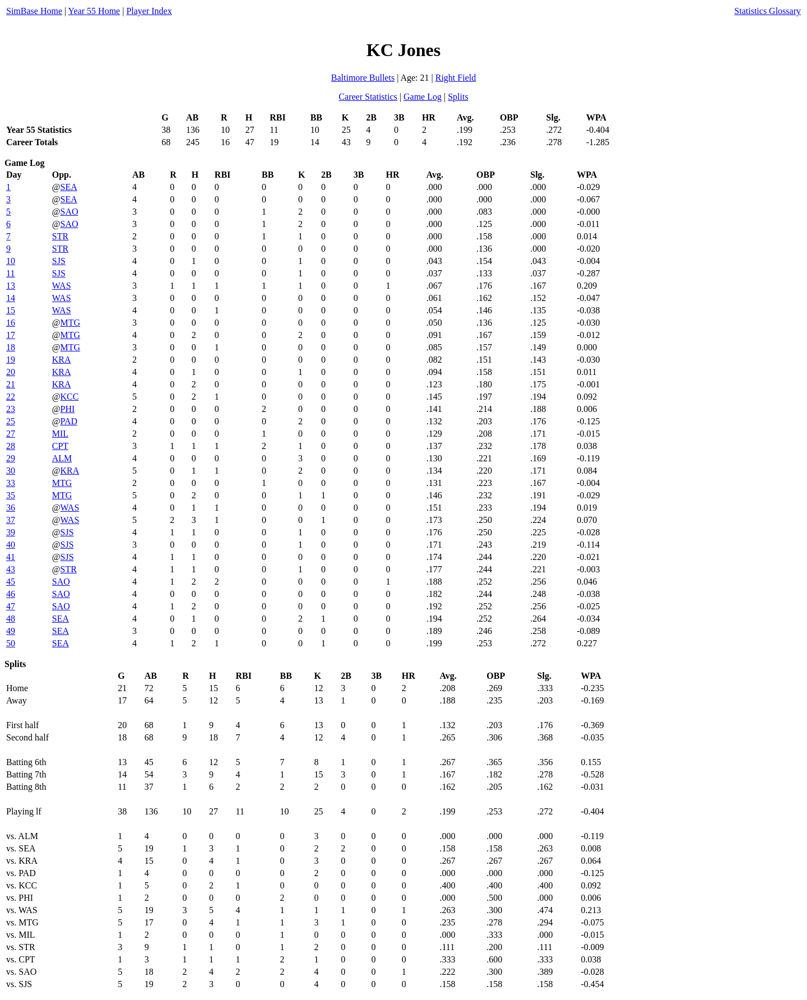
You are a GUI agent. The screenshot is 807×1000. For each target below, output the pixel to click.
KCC (70, 396)
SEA (69, 187)
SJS (59, 261)
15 (10, 310)
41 (10, 557)
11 (10, 273)
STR (60, 236)
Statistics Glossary (767, 11)
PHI (68, 409)
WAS (61, 285)
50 (10, 643)
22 (10, 396)
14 (10, 298)
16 (10, 322)
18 (10, 347)
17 (10, 335)
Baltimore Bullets (363, 77)
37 (10, 520)
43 (10, 569)
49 (10, 631)
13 (10, 285)
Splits (458, 96)
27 (10, 433)
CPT (60, 446)
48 (10, 618)
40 (10, 544)
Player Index (148, 11)
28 (10, 446)
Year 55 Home (94, 11)
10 (10, 261)
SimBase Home (34, 11)
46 (10, 594)
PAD (69, 421)
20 (10, 372)
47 (10, 606)
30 (10, 470)
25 (10, 421)
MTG (71, 322)
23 (10, 409)
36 (10, 507)
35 (10, 495)
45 (10, 581)
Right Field (455, 77)
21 (10, 384)
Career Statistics (367, 96)
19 (10, 359)
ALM (62, 458)
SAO (69, 211)
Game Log (423, 96)
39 (10, 532)
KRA (61, 359)
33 (10, 483)
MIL (60, 433)
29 (10, 458)
